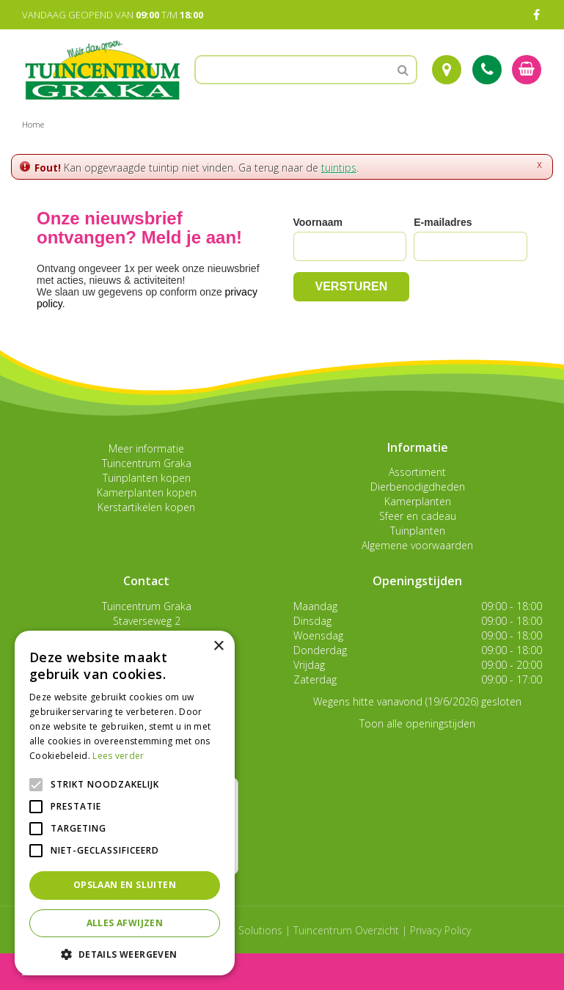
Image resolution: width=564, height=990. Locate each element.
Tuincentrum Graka (146, 463)
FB (536, 14)
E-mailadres (443, 222)
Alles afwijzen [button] (125, 923)
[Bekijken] (526, 69)
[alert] (125, 803)
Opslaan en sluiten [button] (124, 885)
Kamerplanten (417, 501)
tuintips (338, 168)
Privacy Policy (440, 930)
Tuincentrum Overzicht (346, 930)
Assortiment (417, 472)
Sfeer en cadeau (417, 516)
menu (49, 971)
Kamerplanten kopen (147, 492)
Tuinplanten (417, 531)
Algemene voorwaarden (417, 545)
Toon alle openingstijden (417, 723)
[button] (124, 954)
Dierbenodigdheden (417, 487)
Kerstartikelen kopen (146, 507)
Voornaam (318, 222)
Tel (487, 69)
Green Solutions (244, 930)
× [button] (218, 646)
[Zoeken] (305, 69)
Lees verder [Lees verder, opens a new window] (118, 755)
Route (446, 69)
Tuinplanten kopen (147, 478)
